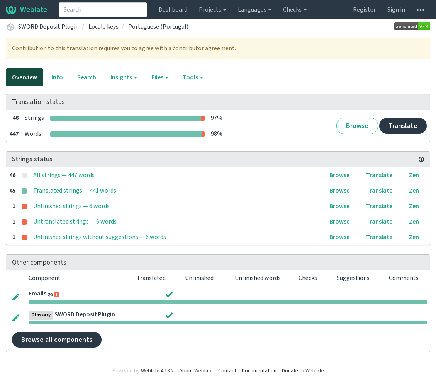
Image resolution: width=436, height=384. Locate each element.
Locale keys (103, 26)
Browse (357, 126)
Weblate (26, 9)
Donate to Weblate (303, 371)
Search (86, 77)
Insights (123, 77)
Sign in (396, 9)
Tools (193, 77)
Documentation (259, 371)
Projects (212, 9)
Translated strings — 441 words (74, 190)
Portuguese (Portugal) (158, 26)
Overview (24, 77)
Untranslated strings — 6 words (75, 221)
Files (159, 77)
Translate (402, 126)
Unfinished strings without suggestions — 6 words (99, 237)
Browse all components (56, 340)
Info (57, 77)
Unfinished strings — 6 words (71, 206)
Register (364, 9)
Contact (227, 371)
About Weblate (196, 371)
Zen (414, 175)
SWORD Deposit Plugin (48, 26)
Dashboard (173, 9)
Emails (37, 293)
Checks (295, 9)
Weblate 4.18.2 (157, 371)
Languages (254, 9)
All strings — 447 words (64, 175)
